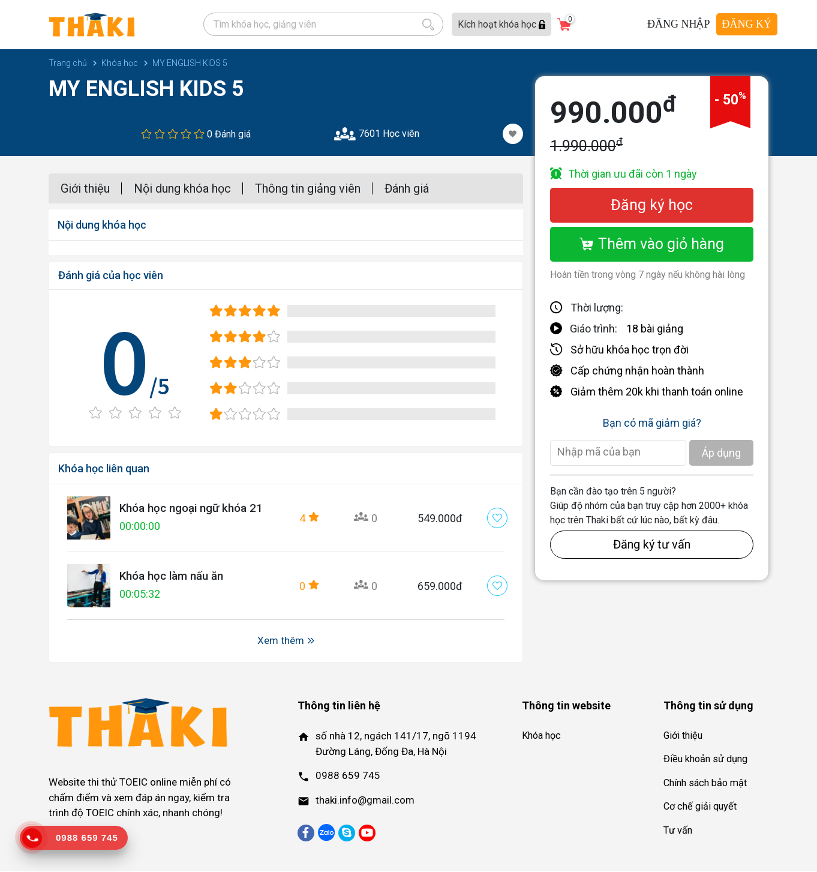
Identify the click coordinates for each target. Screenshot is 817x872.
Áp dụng (721, 453)
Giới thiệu (85, 189)
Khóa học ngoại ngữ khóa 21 (196, 509)
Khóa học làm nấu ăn (175, 577)
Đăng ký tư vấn (651, 545)
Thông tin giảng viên (308, 189)
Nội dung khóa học (182, 189)
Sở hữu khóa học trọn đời (629, 350)
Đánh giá (407, 189)
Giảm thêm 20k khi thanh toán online (656, 392)
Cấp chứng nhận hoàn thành (637, 371)
